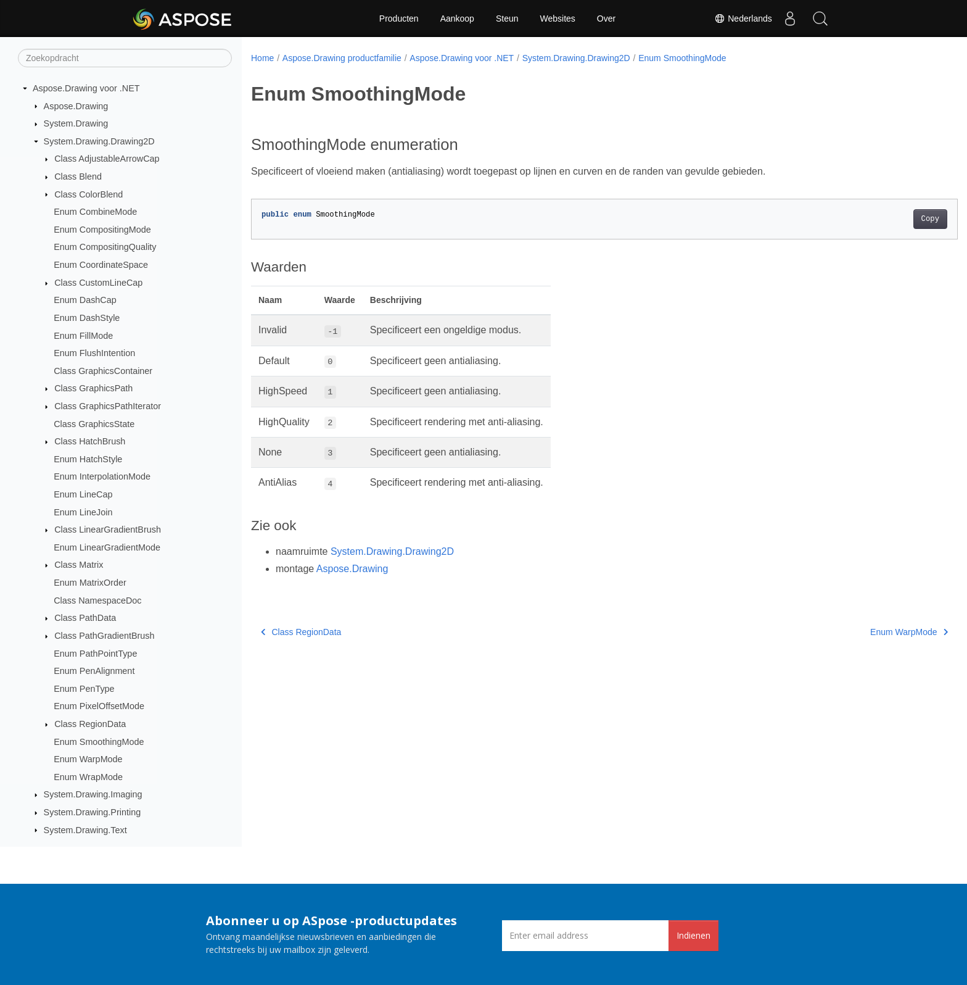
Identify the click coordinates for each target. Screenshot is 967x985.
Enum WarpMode (88, 759)
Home (262, 58)
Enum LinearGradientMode (107, 547)
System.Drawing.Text (85, 830)
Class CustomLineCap (98, 283)
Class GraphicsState (94, 424)
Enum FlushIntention (94, 353)
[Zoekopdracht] (125, 58)
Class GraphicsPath (93, 388)
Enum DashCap (85, 300)
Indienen (693, 935)
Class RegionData (90, 724)
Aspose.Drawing (76, 106)
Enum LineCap (83, 494)
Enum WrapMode (88, 777)
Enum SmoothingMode (99, 742)
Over (606, 18)
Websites (557, 18)
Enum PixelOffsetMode (99, 706)
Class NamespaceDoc (97, 600)
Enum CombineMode (95, 212)
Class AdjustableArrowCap (106, 159)
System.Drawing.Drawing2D (99, 141)
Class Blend (78, 176)
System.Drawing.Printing (92, 812)
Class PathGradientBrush (104, 636)
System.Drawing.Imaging (93, 794)
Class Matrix (78, 565)
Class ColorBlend (88, 194)
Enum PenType (84, 689)
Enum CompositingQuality (105, 247)
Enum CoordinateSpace (101, 265)
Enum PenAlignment (94, 671)
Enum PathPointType (95, 654)
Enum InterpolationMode (102, 476)
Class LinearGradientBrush (107, 529)
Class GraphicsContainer (103, 371)
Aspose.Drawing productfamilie (341, 58)
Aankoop (457, 18)
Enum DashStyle (87, 318)
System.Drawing (76, 123)
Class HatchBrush (89, 441)
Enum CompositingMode (102, 230)
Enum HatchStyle (88, 459)
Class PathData (85, 618)
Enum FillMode (83, 336)
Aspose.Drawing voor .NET (86, 88)
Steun (507, 18)
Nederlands (742, 18)
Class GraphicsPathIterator (107, 406)
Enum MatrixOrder (90, 583)
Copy (882, 219)
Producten (399, 18)
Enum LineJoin (83, 512)
